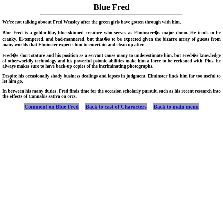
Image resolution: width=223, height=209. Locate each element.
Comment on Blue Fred (51, 107)
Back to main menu (176, 107)
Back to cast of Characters (116, 107)
